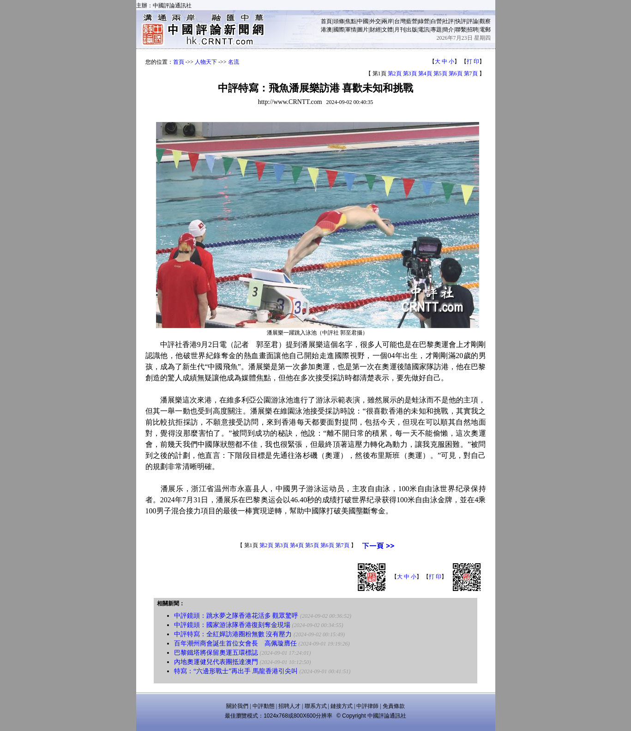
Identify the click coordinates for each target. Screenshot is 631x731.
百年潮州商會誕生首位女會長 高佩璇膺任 (235, 643)
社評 (448, 21)
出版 (411, 29)
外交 (375, 21)
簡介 (448, 29)
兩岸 (387, 21)
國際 (338, 29)
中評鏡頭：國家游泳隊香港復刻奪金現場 (232, 624)
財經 (375, 29)
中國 (362, 21)
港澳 (326, 29)
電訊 (423, 29)
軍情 (350, 29)
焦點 (350, 21)
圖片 (362, 29)
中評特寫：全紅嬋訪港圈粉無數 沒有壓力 (233, 634)
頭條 (338, 21)
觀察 (485, 21)
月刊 (399, 29)
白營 (436, 21)
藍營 (411, 21)
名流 (233, 62)
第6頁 (456, 73)
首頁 (326, 21)
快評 (460, 21)
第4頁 (425, 73)
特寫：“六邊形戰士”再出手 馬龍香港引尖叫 (236, 671)
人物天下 (206, 62)
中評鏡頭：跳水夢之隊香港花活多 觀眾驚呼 (236, 615)
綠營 (423, 21)
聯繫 (460, 29)
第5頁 (440, 73)
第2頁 (395, 73)
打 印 (473, 61)
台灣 (399, 21)
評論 (472, 21)
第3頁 (410, 73)
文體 (387, 29)
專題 (436, 29)
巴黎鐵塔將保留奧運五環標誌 (216, 652)
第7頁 (471, 73)
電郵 (485, 29)
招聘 (472, 29)
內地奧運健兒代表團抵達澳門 (216, 661)
